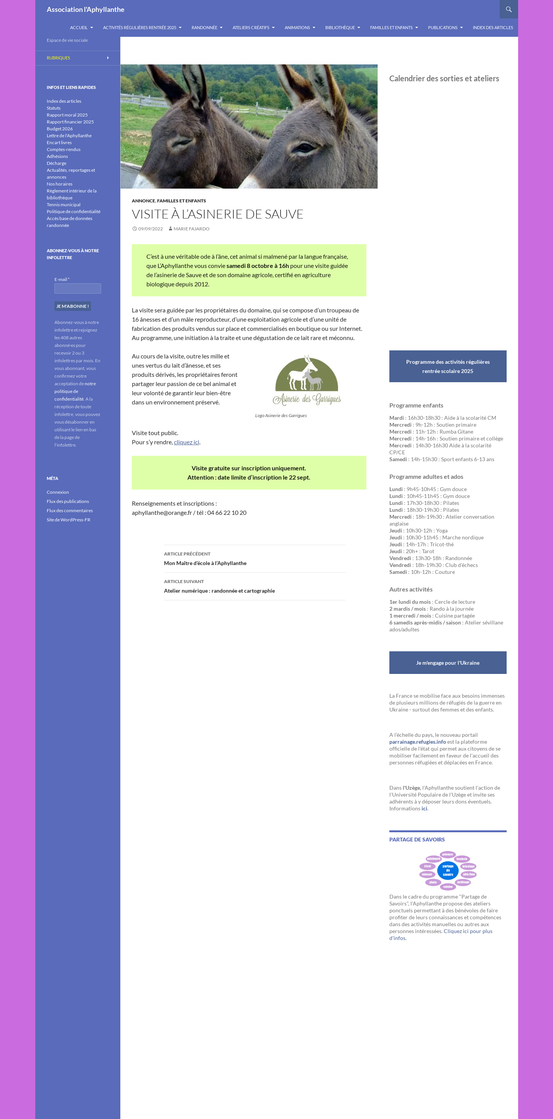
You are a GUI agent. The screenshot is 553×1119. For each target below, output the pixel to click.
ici (424, 808)
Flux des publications (68, 501)
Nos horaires (59, 184)
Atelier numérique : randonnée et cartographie (255, 585)
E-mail (62, 279)
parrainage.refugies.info (417, 741)
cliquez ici (186, 441)
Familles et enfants (391, 27)
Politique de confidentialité (73, 211)
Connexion (58, 492)
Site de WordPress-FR (68, 520)
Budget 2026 (60, 128)
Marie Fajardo (192, 229)
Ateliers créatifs (251, 27)
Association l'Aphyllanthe (86, 9)
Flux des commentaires (70, 510)
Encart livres (59, 142)
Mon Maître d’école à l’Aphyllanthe (255, 557)
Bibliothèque (340, 27)
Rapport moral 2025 (67, 115)
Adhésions (57, 156)
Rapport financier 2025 (70, 122)
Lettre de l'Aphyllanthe (69, 135)
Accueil (79, 27)
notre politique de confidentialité (75, 391)
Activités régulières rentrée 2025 (139, 27)
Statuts (54, 108)
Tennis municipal (63, 204)
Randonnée (204, 27)
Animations (297, 27)
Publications (443, 27)
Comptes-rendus (63, 149)
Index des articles (493, 27)
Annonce (143, 201)
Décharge (56, 163)
